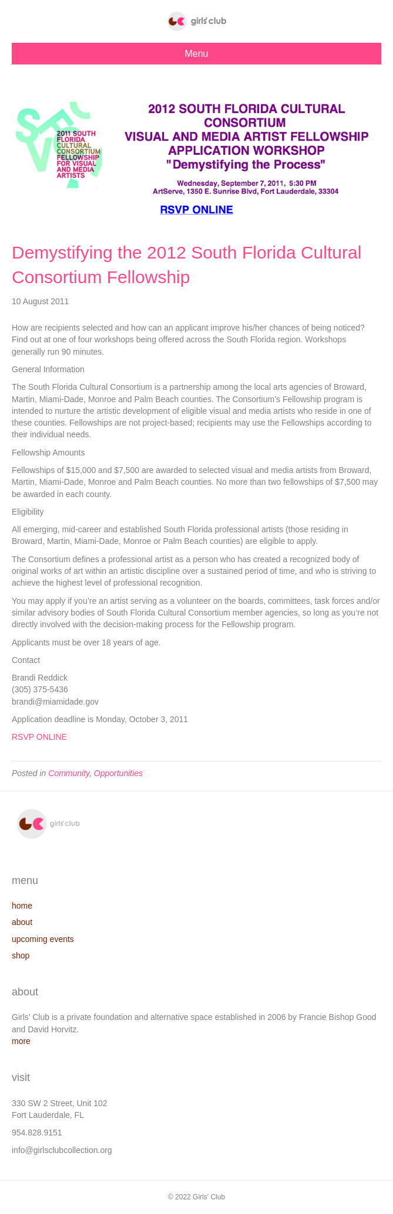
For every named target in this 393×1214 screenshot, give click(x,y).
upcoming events (43, 939)
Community (68, 773)
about (22, 922)
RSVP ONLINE (39, 737)
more (21, 1041)
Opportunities (118, 773)
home (22, 905)
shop (20, 955)
